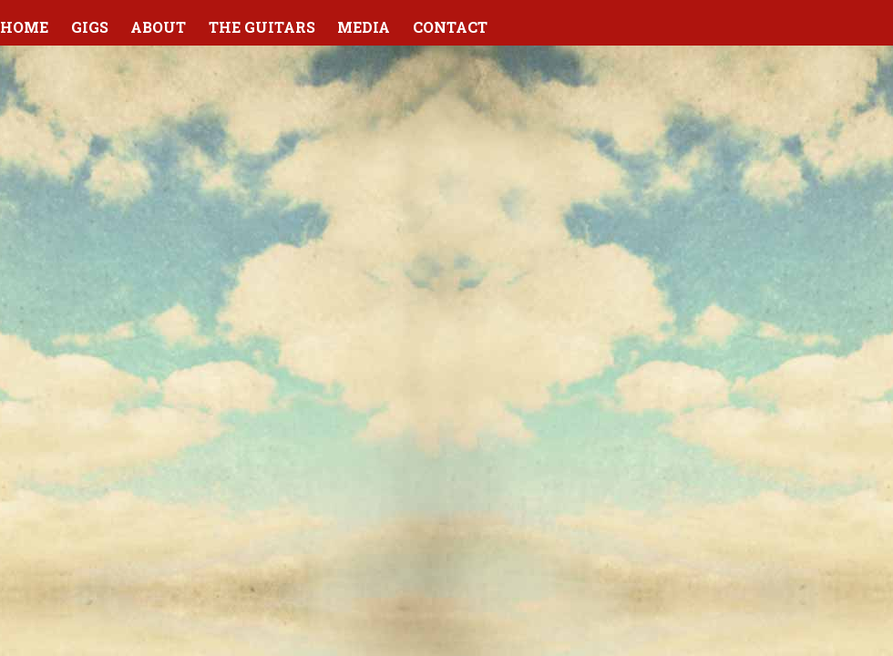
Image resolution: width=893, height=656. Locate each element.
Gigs (89, 26)
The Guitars (262, 26)
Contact (450, 26)
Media (363, 26)
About (158, 26)
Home (24, 26)
